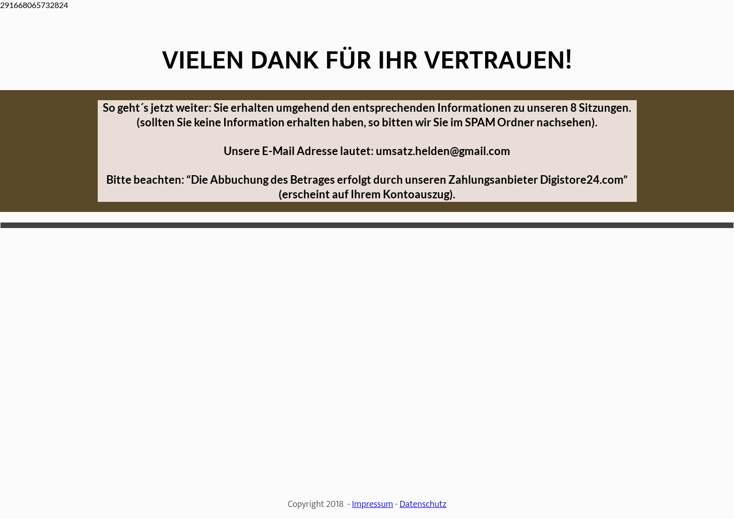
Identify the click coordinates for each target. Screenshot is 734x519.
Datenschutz (422, 504)
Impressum (372, 504)
